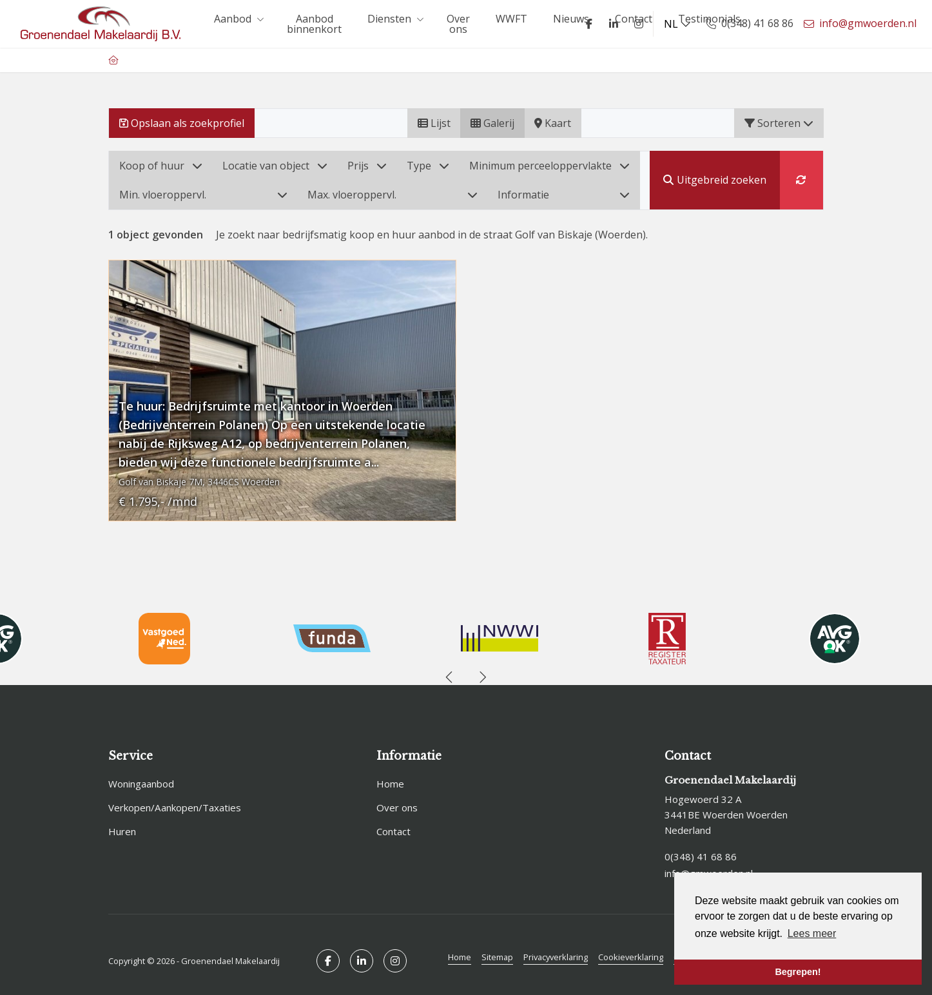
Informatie (564, 195)
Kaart (552, 123)
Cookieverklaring (630, 954)
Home (459, 954)
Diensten (394, 19)
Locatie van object (274, 166)
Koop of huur (160, 166)
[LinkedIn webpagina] (611, 24)
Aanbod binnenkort (314, 24)
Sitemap (497, 954)
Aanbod (237, 19)
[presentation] (450, 677)
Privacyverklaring (555, 954)
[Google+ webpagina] (636, 24)
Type (428, 166)
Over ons (458, 24)
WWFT (511, 19)
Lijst (434, 123)
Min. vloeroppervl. (203, 195)
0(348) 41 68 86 (701, 855)
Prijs (367, 166)
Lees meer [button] (812, 933)
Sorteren (778, 123)
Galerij (492, 123)
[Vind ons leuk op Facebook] (587, 24)
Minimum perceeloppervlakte (549, 166)
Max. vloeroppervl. (392, 195)
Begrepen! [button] (797, 972)
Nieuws (571, 19)
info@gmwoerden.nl (709, 871)
